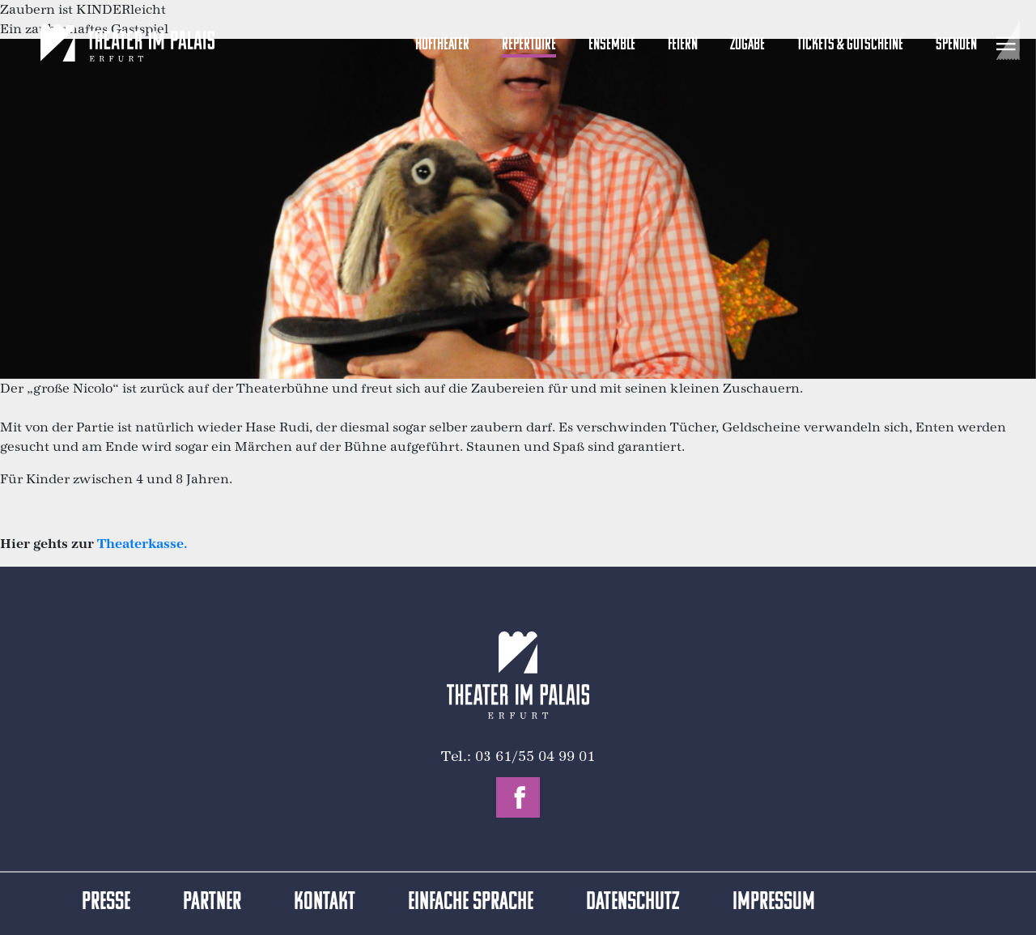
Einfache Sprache (470, 903)
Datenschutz (633, 903)
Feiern (683, 44)
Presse (106, 903)
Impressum (773, 903)
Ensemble (611, 44)
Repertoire (529, 44)
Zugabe (747, 44)
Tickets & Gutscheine (850, 44)
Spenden (956, 44)
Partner (212, 903)
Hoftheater (442, 44)
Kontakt (324, 903)
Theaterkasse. (142, 543)
